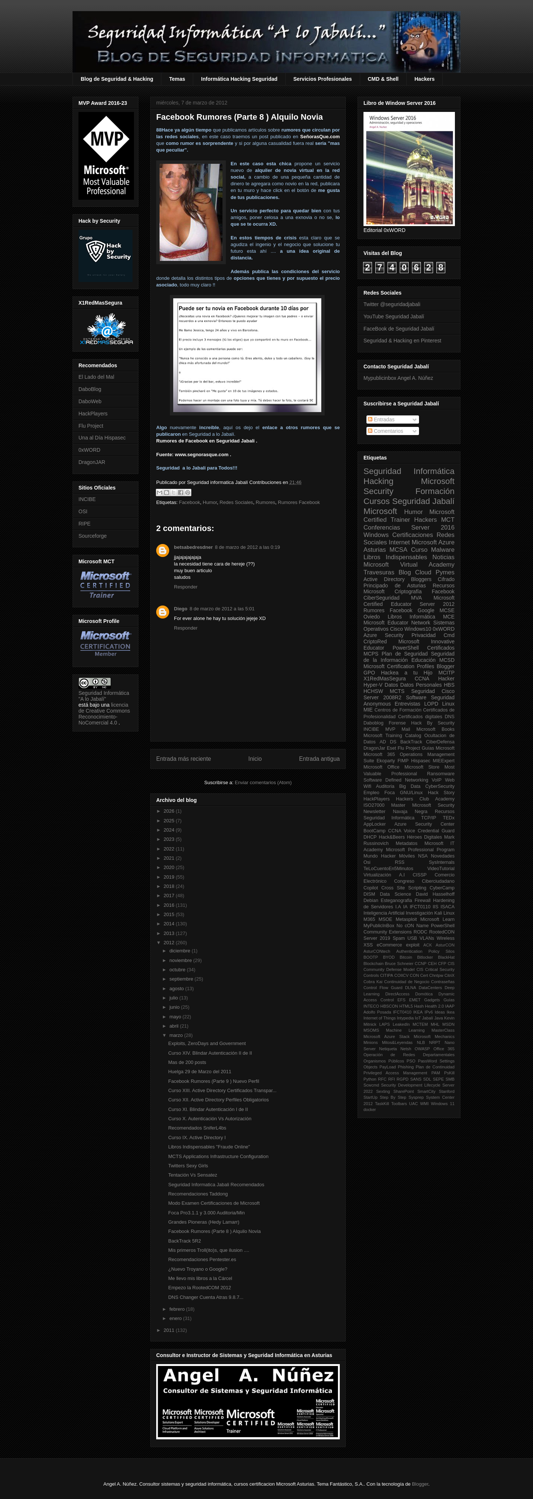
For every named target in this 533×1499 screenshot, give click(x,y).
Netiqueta (388, 1049)
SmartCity (426, 1091)
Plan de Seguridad (405, 654)
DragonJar (374, 748)
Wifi (367, 786)
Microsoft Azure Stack (386, 1036)
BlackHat (446, 957)
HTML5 (406, 1006)
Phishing (406, 1067)
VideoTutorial (441, 868)
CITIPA (386, 975)
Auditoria (385, 786)
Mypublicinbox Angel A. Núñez (398, 378)
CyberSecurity (440, 786)
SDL (427, 1079)
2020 (170, 867)
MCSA (398, 549)
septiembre (182, 979)
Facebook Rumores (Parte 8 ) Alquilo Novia (214, 1231)
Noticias (443, 557)
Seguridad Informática (409, 471)
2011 (170, 1330)
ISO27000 (374, 805)
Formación (435, 491)
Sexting (383, 1091)
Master (398, 805)
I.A (398, 906)
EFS (402, 1000)
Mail (406, 729)
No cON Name (412, 925)
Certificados (441, 648)
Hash (419, 1006)
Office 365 (444, 1049)
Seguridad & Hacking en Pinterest (402, 341)
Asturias (374, 549)
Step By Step (393, 1097)
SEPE (438, 1079)
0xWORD (89, 450)
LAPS (384, 1024)
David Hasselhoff (435, 894)
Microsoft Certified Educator (409, 601)
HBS (449, 685)
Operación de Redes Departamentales (409, 1054)
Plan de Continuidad (435, 1067)
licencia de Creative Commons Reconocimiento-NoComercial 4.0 (104, 714)
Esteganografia (396, 900)
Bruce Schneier (399, 963)
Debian (370, 900)
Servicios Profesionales (323, 79)
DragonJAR (91, 462)
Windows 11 (443, 1103)
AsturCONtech (376, 951)
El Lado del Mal (96, 377)
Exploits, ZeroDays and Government (207, 1043)
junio (175, 1007)
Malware (443, 549)
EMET (414, 1000)
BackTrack (411, 741)
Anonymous (377, 704)
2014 (170, 923)
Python (369, 1079)
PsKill (449, 1073)
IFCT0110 (420, 906)
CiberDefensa (440, 741)
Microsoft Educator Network (396, 623)
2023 (170, 839)
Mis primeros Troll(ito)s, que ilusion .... (208, 1250)
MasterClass (443, 1030)
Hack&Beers (392, 837)
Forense (397, 723)
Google (426, 610)
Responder (186, 587)
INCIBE (87, 499)
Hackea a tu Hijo (406, 673)
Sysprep (416, 1097)
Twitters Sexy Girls (188, 1165)
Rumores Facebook (299, 502)
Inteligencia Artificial (384, 913)
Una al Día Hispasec (102, 438)
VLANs (427, 938)
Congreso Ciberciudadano (424, 881)
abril (175, 1026)
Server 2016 (433, 527)
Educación (423, 660)
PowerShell (406, 648)
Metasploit (406, 919)
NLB (421, 1042)
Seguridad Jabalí (423, 501)
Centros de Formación (398, 710)
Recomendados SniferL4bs (197, 1128)
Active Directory (384, 579)
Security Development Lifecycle (410, 1085)
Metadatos (407, 843)
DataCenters (430, 987)
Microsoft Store (422, 767)
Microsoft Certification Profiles (398, 666)
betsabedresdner (193, 547)
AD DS (387, 741)
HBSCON (389, 1006)
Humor (210, 502)
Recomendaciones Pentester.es (202, 1259)
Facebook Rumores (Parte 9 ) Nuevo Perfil (213, 1081)
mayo (176, 1016)
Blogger (446, 666)
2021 (170, 858)
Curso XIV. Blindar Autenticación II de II (210, 1053)
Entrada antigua (319, 759)
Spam (399, 938)
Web (450, 780)
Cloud (423, 572)
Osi (367, 862)
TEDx (449, 817)
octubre (178, 969)
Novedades (443, 856)
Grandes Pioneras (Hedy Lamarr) (203, 1222)
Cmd (449, 635)
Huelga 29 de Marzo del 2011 (199, 1071)
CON (414, 975)
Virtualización (377, 875)
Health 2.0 (434, 1006)
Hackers (425, 79)
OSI (82, 511)
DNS (450, 716)
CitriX (450, 975)
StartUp (370, 1097)
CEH (432, 963)
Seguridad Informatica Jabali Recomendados (216, 1184)
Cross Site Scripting (403, 888)
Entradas (381, 419)
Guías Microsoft (438, 748)
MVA (416, 598)
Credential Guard (436, 830)
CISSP (420, 875)
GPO (369, 673)
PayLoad (387, 1067)
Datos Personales (421, 685)
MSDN (448, 1024)
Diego (180, 608)
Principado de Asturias (394, 585)
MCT (448, 519)
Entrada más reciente (183, 759)
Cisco (396, 629)
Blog (405, 572)
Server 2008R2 (382, 697)
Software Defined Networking (395, 780)
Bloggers (421, 579)
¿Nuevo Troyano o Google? (197, 1269)
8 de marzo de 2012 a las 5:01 (222, 608)
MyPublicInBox (378, 925)
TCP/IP (428, 817)
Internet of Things (379, 1018)
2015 (170, 914)
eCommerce (389, 945)
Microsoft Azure (433, 542)
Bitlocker (425, 957)
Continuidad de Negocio (406, 981)
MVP (390, 729)
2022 (170, 849)
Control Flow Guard (382, 987)
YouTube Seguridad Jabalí (393, 316)
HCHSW (373, 691)
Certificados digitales (420, 716)
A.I (402, 875)
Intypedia (405, 1018)
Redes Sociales (236, 502)
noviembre (181, 960)
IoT (418, 1018)
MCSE (447, 610)
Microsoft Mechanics (434, 1036)
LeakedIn (401, 1024)
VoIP (437, 780)
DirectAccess (397, 994)
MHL (435, 1024)
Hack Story (441, 792)
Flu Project (90, 426)
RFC (382, 1079)
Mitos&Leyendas (397, 1042)
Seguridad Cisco (433, 691)
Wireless (446, 938)
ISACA (447, 906)
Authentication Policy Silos (425, 951)
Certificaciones (412, 534)
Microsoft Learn (437, 919)
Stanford (447, 1091)
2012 (170, 942)
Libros (395, 617)
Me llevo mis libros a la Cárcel (200, 1278)
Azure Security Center (424, 824)
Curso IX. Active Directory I (196, 1137)
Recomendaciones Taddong (198, 1194)
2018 (170, 886)
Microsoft (380, 511)
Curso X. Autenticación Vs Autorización (209, 1118)
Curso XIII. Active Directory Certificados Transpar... (222, 1090)
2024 (170, 830)
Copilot (370, 888)
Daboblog (373, 723)
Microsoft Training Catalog (392, 735)
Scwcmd (371, 1085)
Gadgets (432, 1000)
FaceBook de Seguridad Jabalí (398, 329)
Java (438, 1018)
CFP (442, 963)
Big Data (409, 786)
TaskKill (382, 1103)
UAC (413, 1103)
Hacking (378, 481)
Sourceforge (92, 536)
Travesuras (378, 572)
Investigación (419, 913)
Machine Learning (405, 1030)
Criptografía (408, 591)
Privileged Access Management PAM (401, 1073)
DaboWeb (89, 401)
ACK (427, 945)
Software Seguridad (430, 697)
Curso (419, 549)
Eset (391, 748)
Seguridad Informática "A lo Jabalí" (103, 696)
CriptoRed (375, 641)
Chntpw (436, 975)
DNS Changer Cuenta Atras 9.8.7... (205, 1297)
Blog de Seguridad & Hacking (117, 79)
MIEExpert (444, 760)
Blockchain (373, 963)
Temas (177, 79)
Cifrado (446, 579)
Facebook (189, 502)
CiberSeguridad (381, 598)
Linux (448, 704)
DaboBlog (89, 389)
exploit (412, 945)
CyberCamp (442, 888)
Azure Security (383, 635)
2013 (170, 933)
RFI (391, 1079)
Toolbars (399, 1103)
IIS (435, 906)
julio (175, 998)
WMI (424, 1103)
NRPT (434, 1042)
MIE (368, 710)
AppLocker (374, 824)
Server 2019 (376, 938)
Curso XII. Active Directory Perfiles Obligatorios (218, 1099)
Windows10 (418, 629)
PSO (411, 1061)
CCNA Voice (401, 830)
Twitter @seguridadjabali (391, 304)
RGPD (402, 1079)
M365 (369, 919)
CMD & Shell (383, 79)
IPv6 (429, 1012)
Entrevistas (407, 704)
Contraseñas (443, 981)
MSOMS (371, 1030)
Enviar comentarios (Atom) (263, 782)
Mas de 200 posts (187, 1062)
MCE (449, 617)
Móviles (407, 856)
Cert (424, 975)
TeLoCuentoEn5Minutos (388, 868)
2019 (170, 877)
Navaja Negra (410, 811)
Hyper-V (372, 685)
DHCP (370, 837)
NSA (423, 856)
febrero (178, 1309)
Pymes (445, 572)
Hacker (446, 678)
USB (412, 938)
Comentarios (385, 431)
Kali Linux (444, 913)
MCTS (397, 691)
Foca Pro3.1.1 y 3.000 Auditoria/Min (206, 1213)
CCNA (422, 678)
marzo (177, 1035)
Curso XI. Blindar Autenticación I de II (208, 1109)
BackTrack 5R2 (184, 1241)
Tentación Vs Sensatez (192, 1175)
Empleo (371, 792)
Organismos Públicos (383, 1061)
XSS (368, 945)
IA (405, 906)
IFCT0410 (402, 1012)
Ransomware (441, 773)
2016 (170, 905)
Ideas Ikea (445, 1012)
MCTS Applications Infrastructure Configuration (218, 1156)
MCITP (446, 673)
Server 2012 (437, 604)
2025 (170, 820)
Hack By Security (433, 723)
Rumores (265, 502)
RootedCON (442, 932)
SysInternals (442, 862)
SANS (415, 1079)
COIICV (401, 975)
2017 (170, 895)
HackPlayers (93, 414)
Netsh (405, 1049)
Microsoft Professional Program (420, 849)
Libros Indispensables (395, 557)
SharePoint (403, 1091)
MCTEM (420, 1024)
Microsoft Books (435, 729)
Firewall (422, 900)
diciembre (181, 951)
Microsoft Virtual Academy (409, 564)
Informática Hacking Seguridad (239, 79)
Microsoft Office (381, 767)
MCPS (370, 654)
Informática (422, 617)
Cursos (376, 501)
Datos (391, 685)
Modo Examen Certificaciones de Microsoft (213, 1203)
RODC (420, 932)
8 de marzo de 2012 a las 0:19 (247, 547)
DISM (369, 894)
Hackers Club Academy (425, 799)
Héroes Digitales (424, 837)
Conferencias (381, 527)
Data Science (395, 894)
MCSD (447, 660)
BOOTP (370, 957)
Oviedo (371, 617)
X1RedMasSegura (384, 678)
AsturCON (445, 945)
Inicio (255, 759)
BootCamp (374, 830)
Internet (399, 542)
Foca (390, 792)
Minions (370, 1042)
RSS (400, 862)
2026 (170, 811)
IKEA (418, 1012)
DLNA (410, 987)
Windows (376, 534)
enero (176, 1318)
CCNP (421, 963)
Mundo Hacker (379, 856)
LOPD (431, 704)
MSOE (385, 919)
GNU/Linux (411, 792)
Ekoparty (385, 760)
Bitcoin (406, 957)
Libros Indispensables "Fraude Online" (209, 1147)
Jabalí (427, 1018)
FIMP (403, 760)
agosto (177, 988)
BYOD (389, 957)
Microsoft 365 (379, 754)
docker (369, 1109)
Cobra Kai (372, 981)
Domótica (424, 994)
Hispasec (420, 760)
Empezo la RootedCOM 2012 (199, 1287)
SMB (450, 1079)
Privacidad (424, 635)
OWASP (422, 1049)
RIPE (84, 524)
